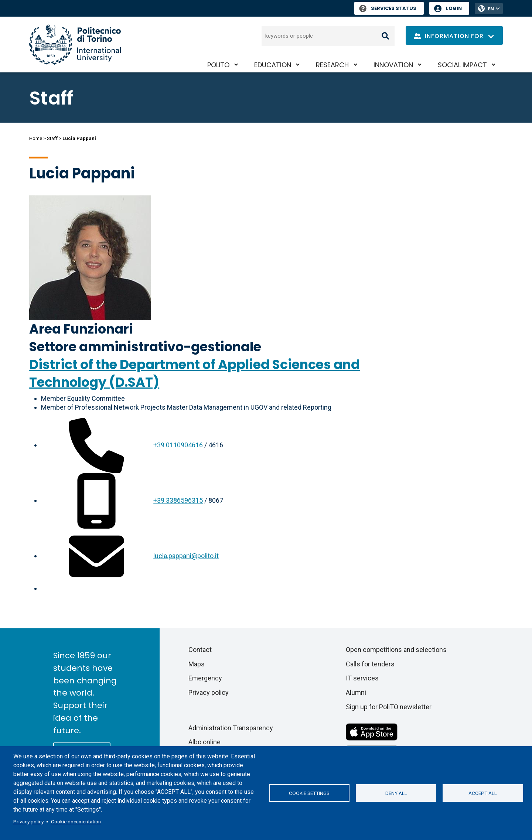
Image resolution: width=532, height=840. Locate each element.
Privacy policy (28, 821)
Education (272, 64)
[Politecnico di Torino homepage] (75, 44)
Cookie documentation (76, 821)
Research (332, 64)
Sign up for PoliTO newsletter (389, 707)
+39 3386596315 (178, 500)
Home (35, 138)
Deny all (396, 793)
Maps (196, 664)
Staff (52, 138)
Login (454, 8)
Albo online (204, 742)
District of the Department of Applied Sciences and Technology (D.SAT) (194, 373)
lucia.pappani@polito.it (186, 556)
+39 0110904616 (178, 445)
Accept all (482, 793)
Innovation (393, 64)
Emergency (205, 678)
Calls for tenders (370, 664)
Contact (200, 649)
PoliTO (218, 64)
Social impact (462, 64)
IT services (362, 678)
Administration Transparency (230, 728)
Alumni (356, 692)
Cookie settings (309, 793)
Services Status (387, 8)
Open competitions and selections (396, 649)
